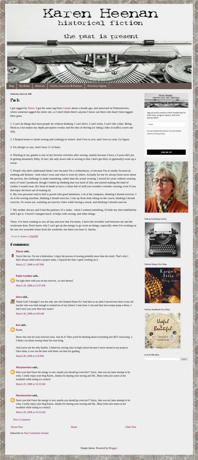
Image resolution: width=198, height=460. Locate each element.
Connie (67, 108)
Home (74, 427)
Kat (18, 325)
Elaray (19, 251)
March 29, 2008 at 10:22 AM (30, 384)
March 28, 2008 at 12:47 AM (30, 285)
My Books (24, 86)
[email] (166, 124)
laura (19, 296)
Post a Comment (21, 419)
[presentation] (166, 142)
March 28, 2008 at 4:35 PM (30, 356)
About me (40, 86)
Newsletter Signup (96, 86)
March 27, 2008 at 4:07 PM (30, 264)
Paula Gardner (24, 275)
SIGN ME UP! (166, 152)
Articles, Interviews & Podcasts (66, 86)
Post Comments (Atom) (36, 433)
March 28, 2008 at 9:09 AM (30, 313)
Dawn (31, 108)
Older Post (130, 427)
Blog (11, 86)
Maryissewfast (24, 367)
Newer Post (17, 427)
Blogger (113, 448)
